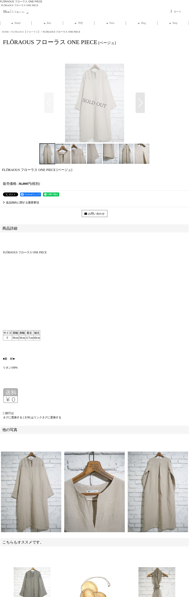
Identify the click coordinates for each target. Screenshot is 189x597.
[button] (49, 102)
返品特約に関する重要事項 (21, 202)
